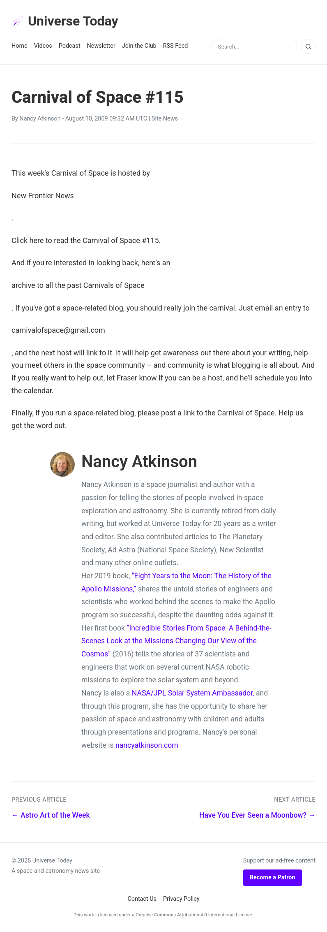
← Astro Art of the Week (51, 815)
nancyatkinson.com (146, 745)
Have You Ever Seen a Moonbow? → (257, 815)
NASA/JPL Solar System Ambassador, (193, 693)
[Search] (308, 46)
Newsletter (101, 45)
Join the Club (139, 45)
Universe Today (65, 21)
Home (20, 45)
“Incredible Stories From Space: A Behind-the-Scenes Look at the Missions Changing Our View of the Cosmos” (176, 641)
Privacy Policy (181, 898)
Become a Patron (272, 877)
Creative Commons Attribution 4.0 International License (194, 915)
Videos (43, 45)
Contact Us (142, 898)
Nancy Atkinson (39, 118)
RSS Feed (175, 45)
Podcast (70, 45)
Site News (165, 118)
